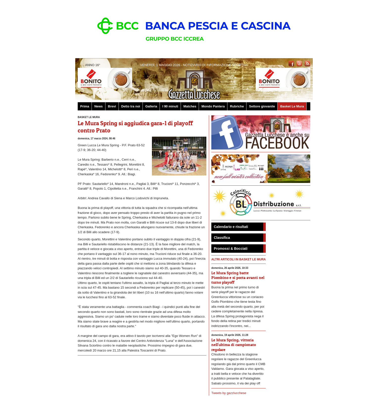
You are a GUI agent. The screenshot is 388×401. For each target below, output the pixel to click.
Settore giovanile (262, 106)
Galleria (151, 106)
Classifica (222, 238)
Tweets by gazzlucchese (228, 393)
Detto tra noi (130, 106)
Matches (189, 106)
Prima (84, 106)
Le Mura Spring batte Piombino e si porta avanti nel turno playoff (237, 277)
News (98, 106)
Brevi (112, 106)
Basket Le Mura (292, 106)
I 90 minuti (170, 106)
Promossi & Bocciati (230, 249)
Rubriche (237, 106)
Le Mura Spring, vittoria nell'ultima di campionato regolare (233, 344)
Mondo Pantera (213, 106)
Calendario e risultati (231, 227)
